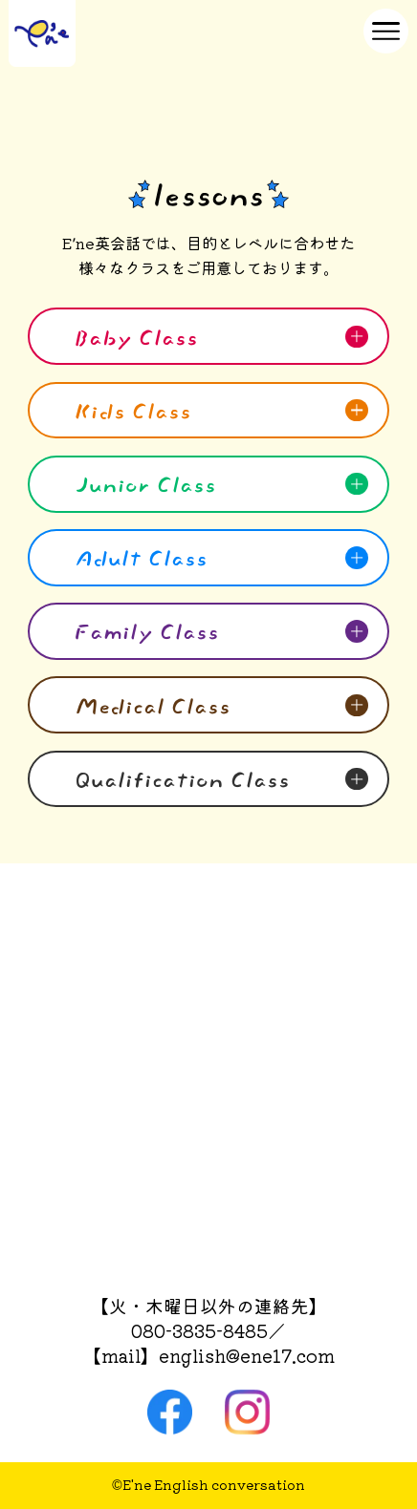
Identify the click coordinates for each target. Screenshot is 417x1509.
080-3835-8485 (199, 1330)
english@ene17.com (247, 1355)
